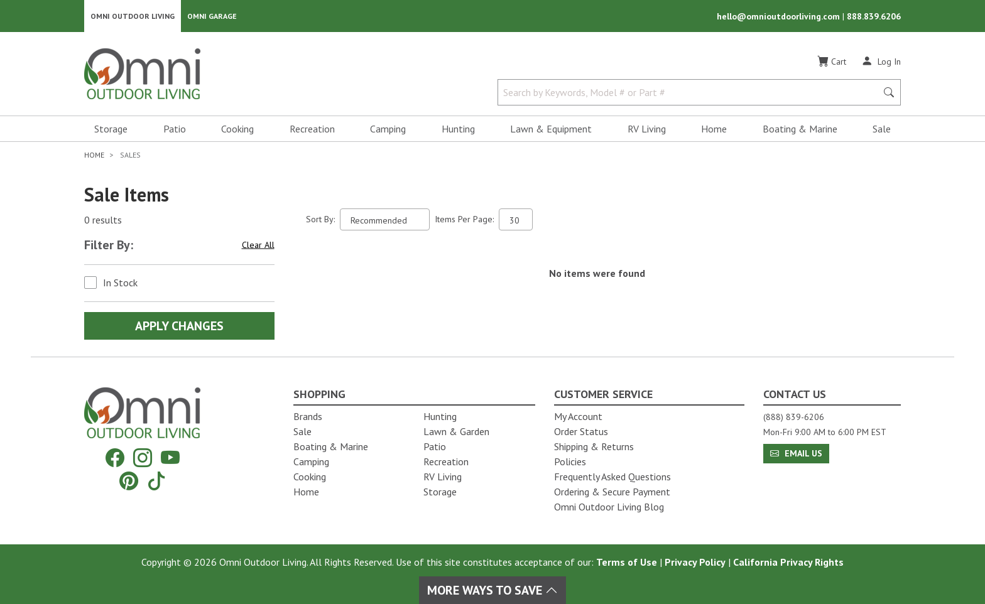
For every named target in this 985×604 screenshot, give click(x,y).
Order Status (581, 431)
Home (714, 129)
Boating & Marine (800, 129)
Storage (111, 129)
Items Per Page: (464, 219)
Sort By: (320, 219)
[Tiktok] (156, 480)
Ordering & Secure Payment (612, 491)
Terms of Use (626, 562)
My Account (578, 416)
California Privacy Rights (788, 562)
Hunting (458, 129)
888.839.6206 (874, 16)
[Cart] (831, 62)
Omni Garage (212, 16)
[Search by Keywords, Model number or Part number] (691, 92)
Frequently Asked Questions (612, 476)
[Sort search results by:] (385, 220)
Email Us (796, 453)
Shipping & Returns (594, 446)
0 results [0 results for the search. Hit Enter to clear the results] (103, 220)
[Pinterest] (128, 480)
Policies (570, 461)
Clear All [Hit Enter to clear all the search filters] (258, 245)
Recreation (312, 129)
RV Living (647, 129)
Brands (307, 416)
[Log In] (881, 61)
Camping (388, 129)
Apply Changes (179, 326)
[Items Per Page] (516, 220)
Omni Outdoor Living (132, 16)
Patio (174, 129)
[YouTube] (170, 458)
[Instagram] (142, 458)
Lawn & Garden (456, 431)
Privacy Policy (695, 562)
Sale (882, 129)
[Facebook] (115, 458)
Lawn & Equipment (551, 129)
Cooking (237, 129)
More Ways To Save (492, 590)
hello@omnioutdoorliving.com (779, 16)
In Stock (120, 283)
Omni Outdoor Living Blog (609, 506)
